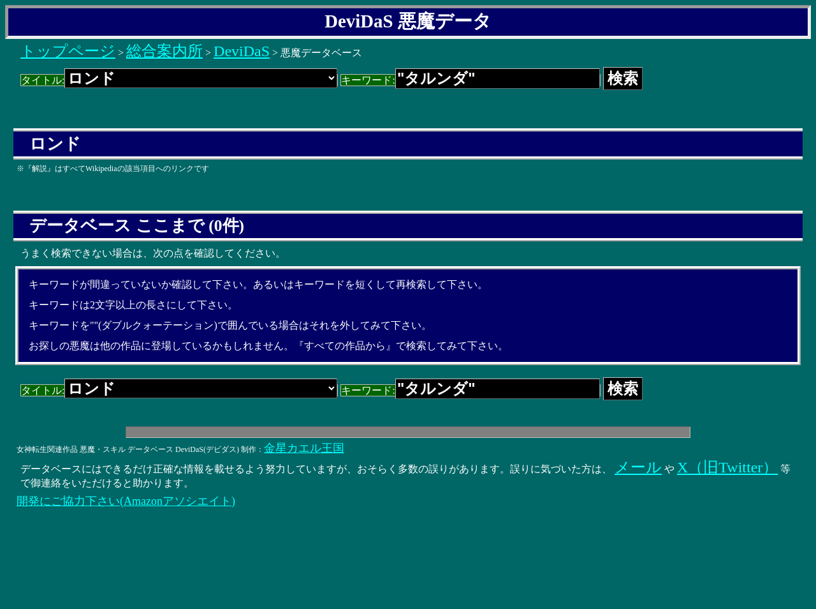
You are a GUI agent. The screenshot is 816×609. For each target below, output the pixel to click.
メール (638, 467)
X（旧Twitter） (727, 467)
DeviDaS (242, 51)
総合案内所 (164, 51)
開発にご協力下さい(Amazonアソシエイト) (126, 501)
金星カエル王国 (304, 448)
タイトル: (179, 80)
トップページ (67, 51)
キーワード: (470, 80)
